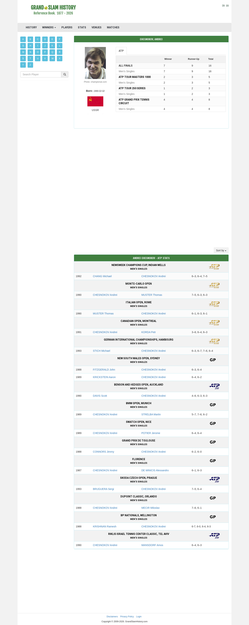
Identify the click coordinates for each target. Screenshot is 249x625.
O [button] (38, 52)
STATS (82, 27)
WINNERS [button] (49, 27)
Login (139, 616)
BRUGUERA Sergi (103, 489)
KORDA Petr (148, 332)
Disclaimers (112, 616)
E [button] (52, 39)
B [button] (30, 39)
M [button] (23, 52)
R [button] (60, 52)
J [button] (45, 45)
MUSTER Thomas (151, 294)
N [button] (30, 52)
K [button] (52, 45)
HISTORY (31, 27)
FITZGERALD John (104, 369)
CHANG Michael (102, 276)
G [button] (23, 45)
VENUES (96, 27)
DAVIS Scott (100, 395)
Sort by (221, 250)
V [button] (45, 58)
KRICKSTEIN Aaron (104, 377)
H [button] (30, 45)
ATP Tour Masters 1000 (135, 76)
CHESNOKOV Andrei (153, 276)
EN (223, 5)
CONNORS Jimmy (103, 451)
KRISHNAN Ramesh (104, 526)
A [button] (23, 39)
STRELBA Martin (151, 414)
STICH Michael (101, 350)
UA (227, 5)
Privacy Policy (127, 616)
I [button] (37, 45)
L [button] (59, 45)
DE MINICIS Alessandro (155, 470)
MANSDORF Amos (152, 545)
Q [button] (52, 52)
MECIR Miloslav (150, 507)
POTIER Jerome (150, 433)
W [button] (53, 58)
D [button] (45, 39)
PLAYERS (66, 27)
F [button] (59, 39)
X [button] (59, 58)
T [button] (30, 58)
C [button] (38, 39)
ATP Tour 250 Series (132, 88)
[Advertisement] (151, 12)
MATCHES (113, 27)
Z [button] (30, 65)
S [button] (23, 58)
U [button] (38, 58)
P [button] (45, 52)
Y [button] (23, 65)
